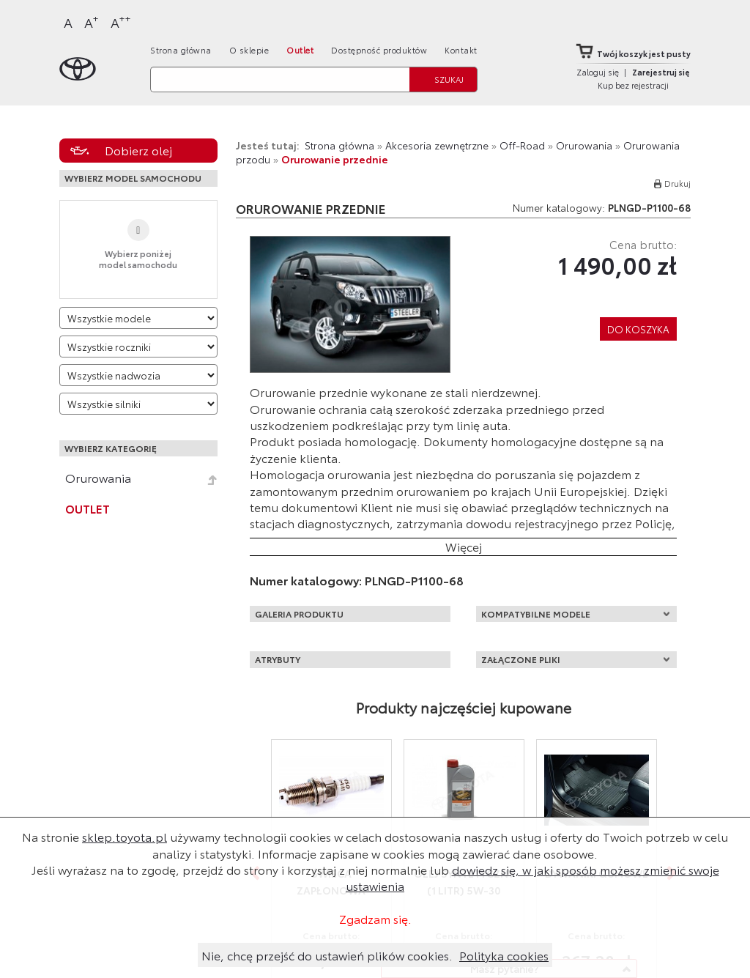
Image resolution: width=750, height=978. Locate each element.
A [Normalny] (68, 22)
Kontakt (461, 50)
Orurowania (98, 478)
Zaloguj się (597, 72)
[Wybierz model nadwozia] (138, 375)
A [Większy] (91, 22)
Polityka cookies (504, 954)
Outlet (299, 50)
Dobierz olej (138, 149)
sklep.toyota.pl (124, 836)
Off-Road (522, 145)
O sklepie (249, 50)
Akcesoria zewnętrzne (437, 145)
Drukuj (677, 183)
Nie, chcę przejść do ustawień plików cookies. (327, 954)
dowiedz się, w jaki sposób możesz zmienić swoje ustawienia (532, 877)
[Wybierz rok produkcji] (138, 347)
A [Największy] (121, 22)
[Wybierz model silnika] (138, 404)
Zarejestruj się (661, 72)
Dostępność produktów (379, 50)
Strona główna (181, 50)
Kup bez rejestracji (633, 85)
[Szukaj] (279, 79)
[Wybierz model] (138, 318)
